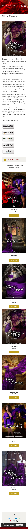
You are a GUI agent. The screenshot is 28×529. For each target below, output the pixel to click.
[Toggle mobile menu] (25, 6)
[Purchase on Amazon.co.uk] (8, 131)
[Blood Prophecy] (14, 355)
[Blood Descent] (14, 310)
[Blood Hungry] (14, 451)
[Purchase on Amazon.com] (8, 124)
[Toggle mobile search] (22, 6)
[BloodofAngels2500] (14, 264)
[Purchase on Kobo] (8, 150)
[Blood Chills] (14, 403)
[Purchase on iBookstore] (8, 143)
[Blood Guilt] (14, 218)
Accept (19, 525)
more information (10, 525)
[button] (14, 159)
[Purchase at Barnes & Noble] (8, 137)
